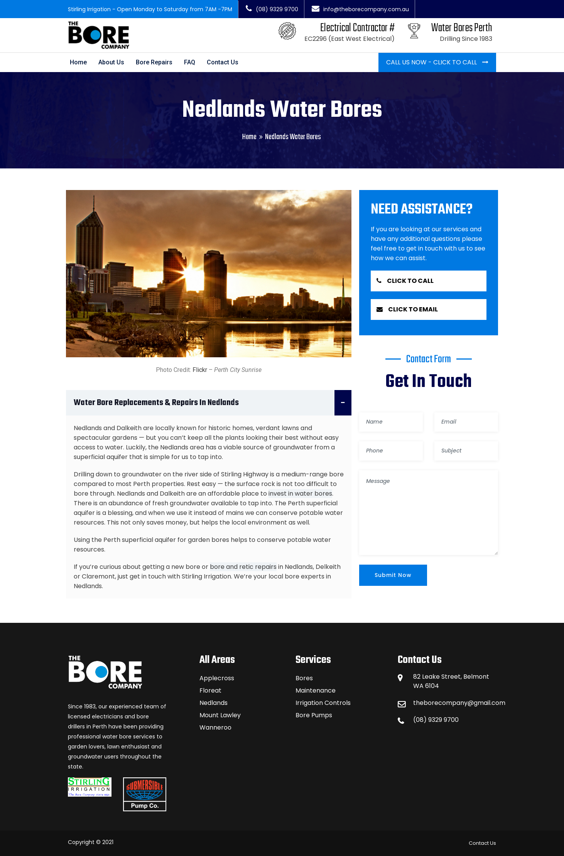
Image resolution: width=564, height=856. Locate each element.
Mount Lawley (220, 715)
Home (78, 62)
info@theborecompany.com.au (360, 9)
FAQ (189, 62)
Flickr (200, 369)
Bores (304, 678)
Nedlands (213, 702)
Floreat (210, 690)
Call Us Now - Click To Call (432, 62)
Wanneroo (215, 727)
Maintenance (316, 690)
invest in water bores (300, 493)
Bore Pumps (314, 715)
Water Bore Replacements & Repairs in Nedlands (212, 402)
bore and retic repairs (243, 566)
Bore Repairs (154, 62)
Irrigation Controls (323, 702)
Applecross (216, 678)
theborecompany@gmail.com (459, 702)
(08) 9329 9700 (272, 9)
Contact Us (222, 62)
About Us (111, 62)
